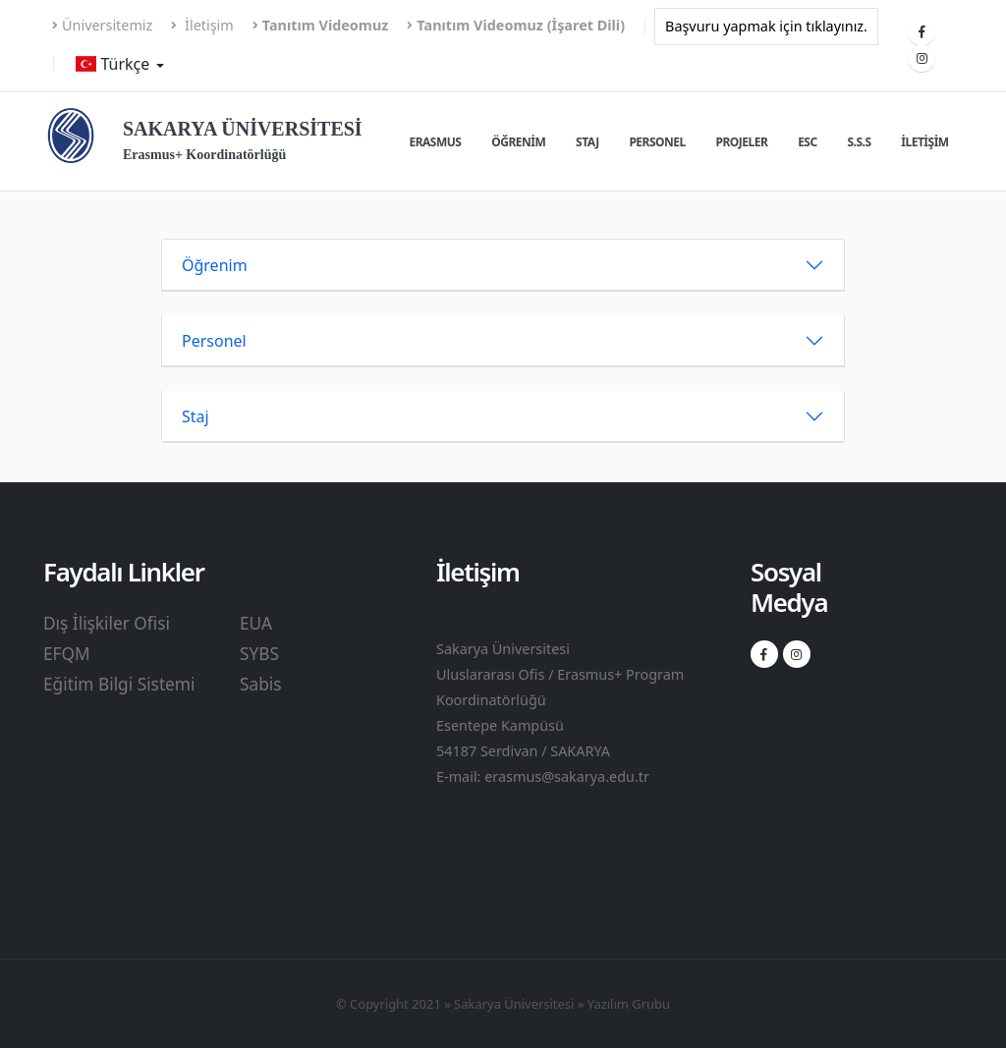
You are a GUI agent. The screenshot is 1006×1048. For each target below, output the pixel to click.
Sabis (261, 684)
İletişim (202, 25)
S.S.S (858, 142)
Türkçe (115, 64)
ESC (807, 142)
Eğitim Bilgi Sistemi (119, 684)
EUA (256, 623)
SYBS (259, 653)
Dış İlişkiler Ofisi (106, 623)
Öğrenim (518, 142)
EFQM (66, 653)
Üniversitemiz (102, 25)
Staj (587, 142)
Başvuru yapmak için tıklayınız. (766, 26)
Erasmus (435, 142)
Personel (657, 142)
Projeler (742, 142)
